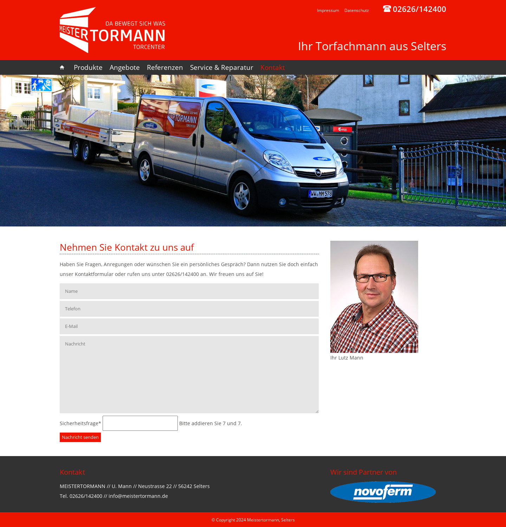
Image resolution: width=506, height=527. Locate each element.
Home (65, 67)
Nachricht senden (80, 437)
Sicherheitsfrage (81, 423)
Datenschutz (356, 10)
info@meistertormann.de (138, 496)
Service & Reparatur (221, 67)
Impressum (328, 10)
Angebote (125, 67)
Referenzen (165, 67)
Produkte (88, 67)
